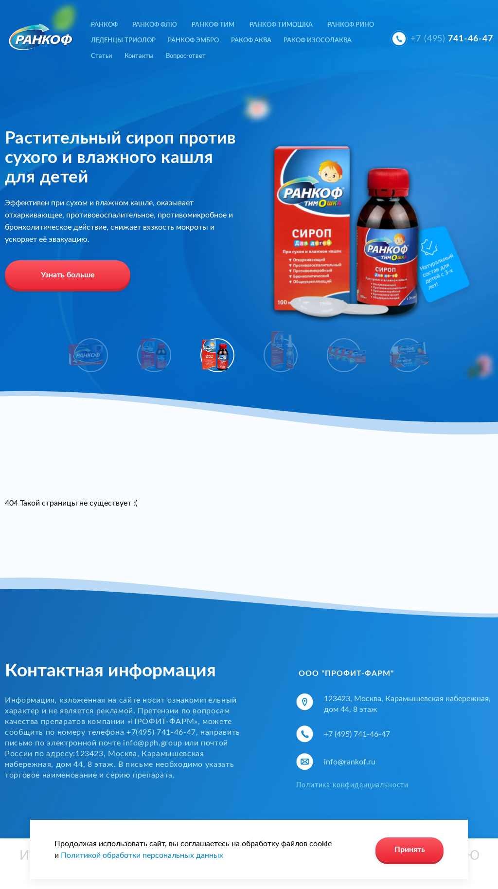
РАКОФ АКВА (251, 40)
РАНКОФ (104, 25)
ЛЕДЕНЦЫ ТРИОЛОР (123, 40)
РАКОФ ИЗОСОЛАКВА (318, 40)
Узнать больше (68, 275)
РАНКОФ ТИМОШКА (281, 25)
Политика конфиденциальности (352, 785)
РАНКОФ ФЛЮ (154, 25)
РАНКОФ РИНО (350, 25)
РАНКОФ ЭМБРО (193, 40)
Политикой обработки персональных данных (142, 855)
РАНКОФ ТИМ (213, 25)
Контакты (139, 56)
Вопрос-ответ (186, 56)
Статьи (101, 56)
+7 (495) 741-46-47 (357, 734)
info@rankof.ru (349, 762)
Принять (409, 849)
